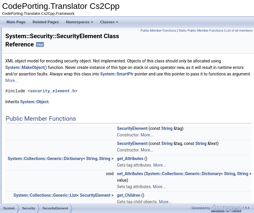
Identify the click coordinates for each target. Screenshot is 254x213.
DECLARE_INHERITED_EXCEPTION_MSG (64, 131)
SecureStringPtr (41, 125)
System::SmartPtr (147, 80)
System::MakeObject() (156, 67)
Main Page (16, 22)
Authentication (40, 79)
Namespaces (79, 22)
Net (27, 47)
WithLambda (34, 196)
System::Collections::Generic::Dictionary (119, 172)
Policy (33, 99)
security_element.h (126, 98)
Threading (32, 157)
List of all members (239, 37)
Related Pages (46, 22)
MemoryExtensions (39, 40)
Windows (31, 190)
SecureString (39, 105)
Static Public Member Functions (228, 31)
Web (27, 183)
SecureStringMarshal (45, 112)
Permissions (38, 92)
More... (129, 87)
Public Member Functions (186, 31)
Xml (27, 203)
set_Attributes (204, 187)
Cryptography (39, 86)
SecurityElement (42, 118)
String (241, 135)
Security (30, 73)
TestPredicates (36, 144)
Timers (29, 164)
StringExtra (33, 138)
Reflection (32, 53)
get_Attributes (204, 172)
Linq (27, 34)
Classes (109, 22)
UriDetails (32, 177)
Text (27, 151)
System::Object (108, 108)
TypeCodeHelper (37, 170)
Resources (32, 60)
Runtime (31, 66)
